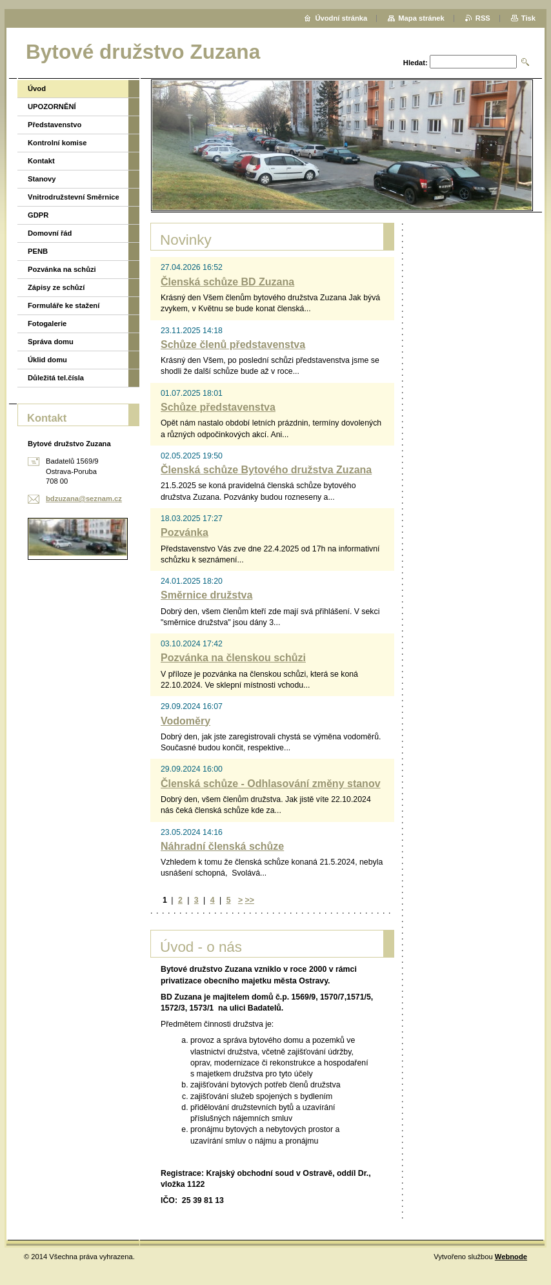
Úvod (37, 88)
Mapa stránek (421, 18)
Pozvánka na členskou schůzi (233, 657)
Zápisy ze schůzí (56, 287)
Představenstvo (54, 124)
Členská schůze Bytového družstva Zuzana (266, 469)
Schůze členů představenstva (233, 344)
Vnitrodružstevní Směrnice (73, 197)
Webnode (511, 1256)
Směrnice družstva (206, 595)
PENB (38, 251)
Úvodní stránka (341, 18)
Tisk (528, 18)
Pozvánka (184, 532)
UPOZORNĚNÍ (52, 106)
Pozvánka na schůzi (62, 269)
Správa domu (51, 341)
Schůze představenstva (218, 407)
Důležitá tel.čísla (56, 378)
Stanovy (42, 179)
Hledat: (415, 63)
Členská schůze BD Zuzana (227, 281)
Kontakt (41, 161)
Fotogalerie (47, 323)
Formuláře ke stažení (63, 305)
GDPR (38, 215)
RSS (483, 18)
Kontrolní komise (57, 143)
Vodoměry (185, 720)
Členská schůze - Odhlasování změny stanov (271, 783)
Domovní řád (50, 233)
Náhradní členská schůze (222, 846)
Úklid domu (47, 360)
